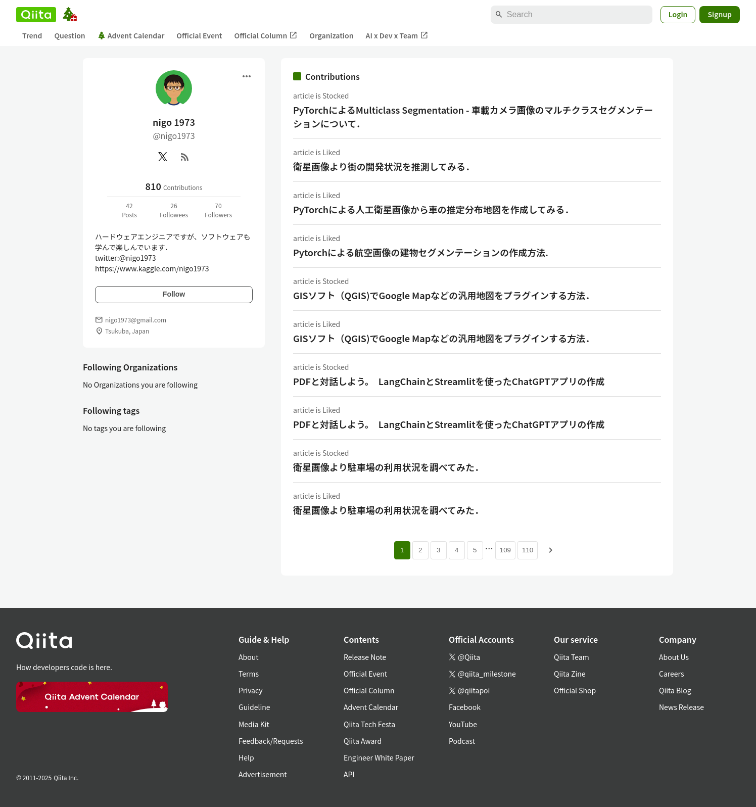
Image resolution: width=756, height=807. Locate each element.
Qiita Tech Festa (369, 724)
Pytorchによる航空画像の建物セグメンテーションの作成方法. (420, 252)
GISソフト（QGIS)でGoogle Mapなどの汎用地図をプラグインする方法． (443, 295)
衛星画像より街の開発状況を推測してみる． (384, 166)
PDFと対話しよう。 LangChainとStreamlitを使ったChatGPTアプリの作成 (448, 381)
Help (246, 757)
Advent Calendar (131, 35)
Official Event (199, 35)
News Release (681, 707)
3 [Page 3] (438, 550)
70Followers (218, 210)
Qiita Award (363, 741)
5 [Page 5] (475, 550)
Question (69, 35)
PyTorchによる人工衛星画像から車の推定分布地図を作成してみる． (433, 209)
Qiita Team (571, 657)
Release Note (365, 657)
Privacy (250, 690)
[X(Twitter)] (163, 157)
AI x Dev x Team (397, 35)
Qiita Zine (570, 674)
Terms (249, 674)
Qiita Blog (675, 690)
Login (678, 14)
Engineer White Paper (379, 757)
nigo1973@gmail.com (135, 319)
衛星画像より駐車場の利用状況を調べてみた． (388, 466)
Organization (331, 35)
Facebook (465, 707)
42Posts (129, 210)
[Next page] (551, 550)
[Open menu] (247, 76)
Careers (671, 674)
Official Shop (575, 690)
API (349, 774)
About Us (674, 657)
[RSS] (185, 157)
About (248, 657)
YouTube (463, 724)
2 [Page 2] (420, 550)
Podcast (462, 741)
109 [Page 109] (505, 550)
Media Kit (254, 724)
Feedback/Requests (271, 741)
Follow (174, 294)
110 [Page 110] (527, 550)
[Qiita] (36, 14)
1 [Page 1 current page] (402, 550)
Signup (719, 14)
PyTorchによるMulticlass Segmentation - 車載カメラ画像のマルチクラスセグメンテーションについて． (473, 116)
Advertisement (263, 774)
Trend (32, 35)
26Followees (174, 210)
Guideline (254, 707)
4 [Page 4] (456, 550)
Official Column (266, 35)
